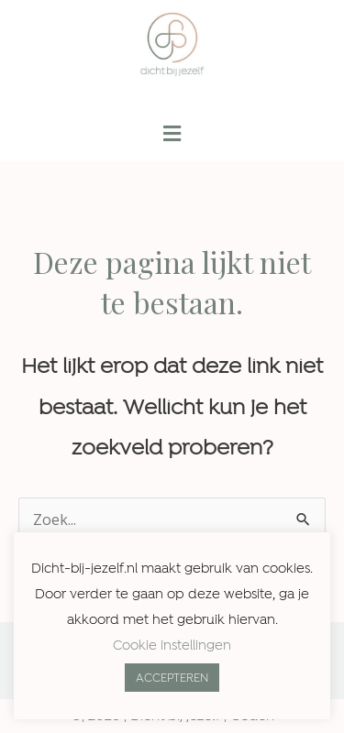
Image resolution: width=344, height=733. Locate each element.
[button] (171, 133)
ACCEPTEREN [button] (172, 678)
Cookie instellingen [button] (172, 645)
